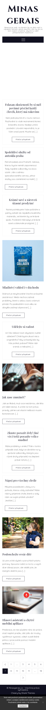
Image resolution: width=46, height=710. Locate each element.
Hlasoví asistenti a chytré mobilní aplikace (18, 621)
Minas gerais (23, 15)
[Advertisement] (23, 69)
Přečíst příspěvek (23, 139)
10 (23, 671)
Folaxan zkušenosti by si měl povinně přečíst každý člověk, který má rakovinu (23, 108)
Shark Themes (28, 693)
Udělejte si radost (23, 327)
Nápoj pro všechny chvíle (21, 480)
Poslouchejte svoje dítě (17, 554)
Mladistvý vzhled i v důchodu (20, 287)
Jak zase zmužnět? (14, 397)
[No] (43, 702)
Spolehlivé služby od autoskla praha (17, 153)
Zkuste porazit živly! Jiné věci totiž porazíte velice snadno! (23, 436)
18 (41, 671)
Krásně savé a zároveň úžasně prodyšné (23, 201)
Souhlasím (23, 706)
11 (29, 671)
